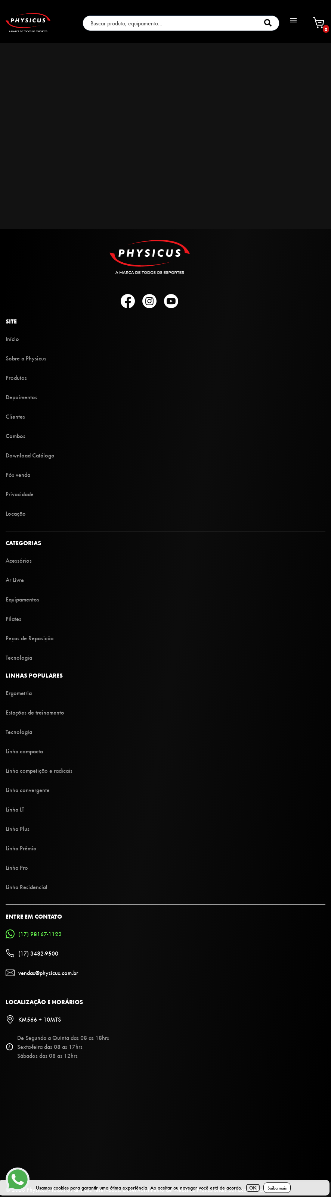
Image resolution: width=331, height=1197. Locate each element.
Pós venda (18, 474)
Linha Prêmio (21, 848)
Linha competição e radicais (39, 770)
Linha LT (15, 809)
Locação (16, 513)
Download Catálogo (30, 455)
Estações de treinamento (35, 712)
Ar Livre (15, 580)
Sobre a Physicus (26, 358)
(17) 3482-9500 (32, 953)
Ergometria (19, 693)
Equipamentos (22, 599)
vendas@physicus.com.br (42, 972)
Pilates (13, 618)
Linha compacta (24, 751)
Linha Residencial (26, 887)
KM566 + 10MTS (33, 1019)
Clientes (15, 416)
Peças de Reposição (30, 638)
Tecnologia (19, 657)
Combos (15, 436)
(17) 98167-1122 (34, 933)
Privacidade (20, 494)
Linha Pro (17, 867)
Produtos (16, 377)
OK (253, 1188)
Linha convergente (28, 790)
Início (12, 339)
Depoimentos (21, 397)
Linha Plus (18, 828)
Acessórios (19, 560)
